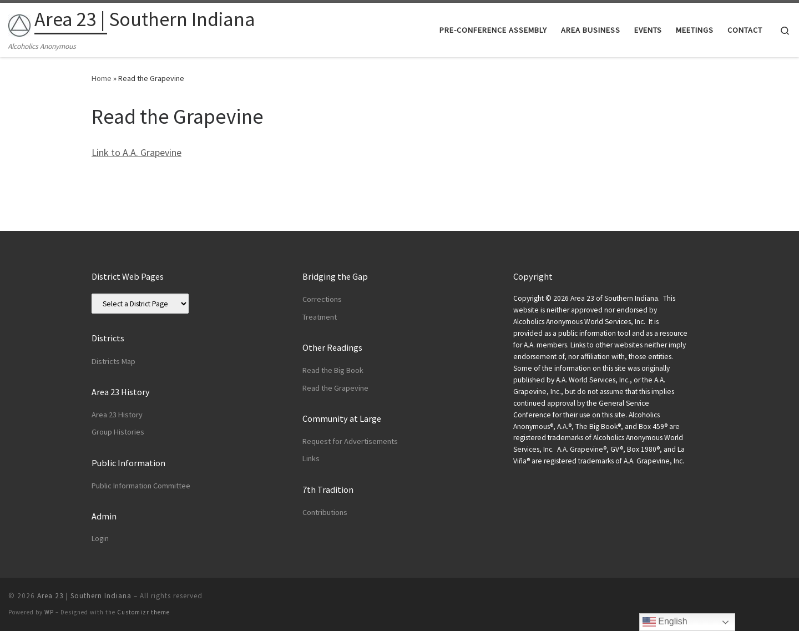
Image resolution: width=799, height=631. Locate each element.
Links (311, 458)
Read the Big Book (332, 370)
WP (49, 612)
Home (102, 78)
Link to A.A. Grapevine (136, 152)
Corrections (322, 299)
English (665, 622)
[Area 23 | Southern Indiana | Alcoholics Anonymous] (19, 23)
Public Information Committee (141, 486)
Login (100, 538)
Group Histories (118, 432)
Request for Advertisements (350, 441)
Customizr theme (143, 612)
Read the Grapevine (335, 388)
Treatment (319, 317)
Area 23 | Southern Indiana (84, 595)
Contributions (324, 512)
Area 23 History (117, 415)
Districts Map (113, 361)
